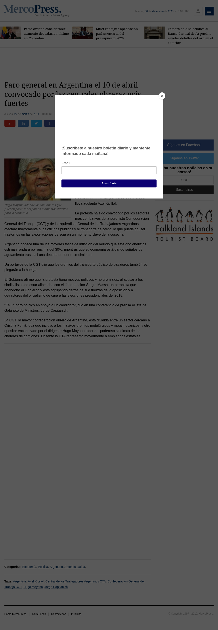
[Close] (162, 95)
